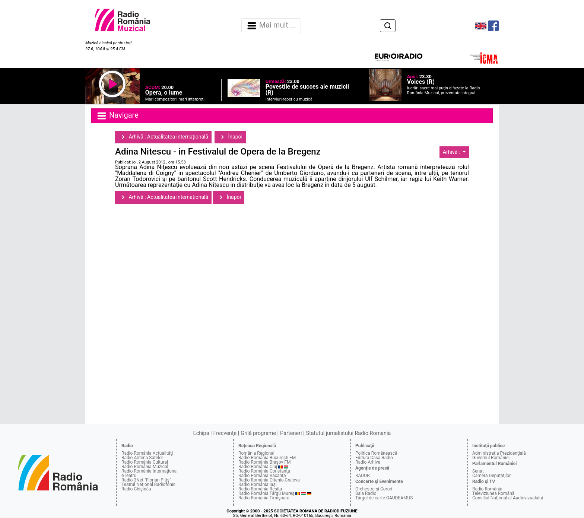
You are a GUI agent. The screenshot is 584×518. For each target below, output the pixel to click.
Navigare (117, 115)
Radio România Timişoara (263, 497)
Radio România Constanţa (264, 471)
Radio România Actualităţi (147, 453)
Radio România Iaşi (257, 484)
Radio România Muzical (144, 466)
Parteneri (291, 433)
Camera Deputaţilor (491, 475)
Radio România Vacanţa (262, 475)
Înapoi (230, 137)
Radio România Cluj (257, 466)
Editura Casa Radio (374, 457)
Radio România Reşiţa (260, 489)
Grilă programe (258, 433)
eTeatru (128, 475)
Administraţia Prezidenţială (499, 453)
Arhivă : (452, 152)
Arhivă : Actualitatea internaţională (163, 137)
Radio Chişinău (136, 489)
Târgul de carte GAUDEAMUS (384, 497)
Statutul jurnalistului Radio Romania (348, 433)
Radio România (487, 489)
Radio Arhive (367, 462)
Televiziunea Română (493, 493)
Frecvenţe (225, 433)
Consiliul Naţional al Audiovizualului (507, 497)
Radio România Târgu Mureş (266, 493)
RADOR (362, 475)
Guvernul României (491, 457)
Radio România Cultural (144, 462)
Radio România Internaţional (149, 471)
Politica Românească (376, 453)
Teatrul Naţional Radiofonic (148, 484)
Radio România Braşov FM (264, 462)
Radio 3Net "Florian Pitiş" (146, 480)
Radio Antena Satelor (142, 457)
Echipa (201, 433)
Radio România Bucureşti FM (267, 457)
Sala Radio (366, 493)
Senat (478, 471)
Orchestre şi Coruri (373, 489)
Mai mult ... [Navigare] (271, 25)
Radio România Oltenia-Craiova (269, 480)
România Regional (256, 453)
